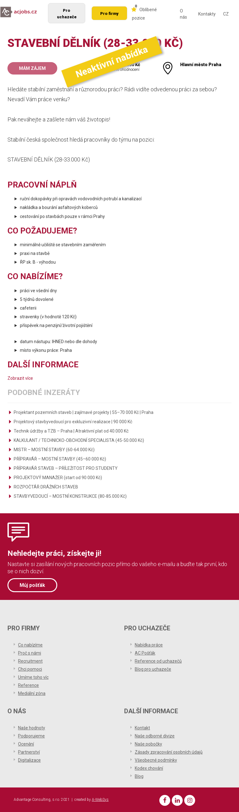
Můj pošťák (32, 585)
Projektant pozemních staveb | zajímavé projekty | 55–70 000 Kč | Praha (83, 412)
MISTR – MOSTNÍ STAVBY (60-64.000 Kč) (54, 449)
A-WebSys (100, 799)
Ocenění (26, 744)
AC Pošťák (145, 653)
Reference (28, 685)
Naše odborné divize (155, 735)
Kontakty (207, 13)
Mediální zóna (31, 693)
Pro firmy (109, 13)
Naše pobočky (148, 744)
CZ (226, 13)
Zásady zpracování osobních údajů (169, 752)
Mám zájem (32, 68)
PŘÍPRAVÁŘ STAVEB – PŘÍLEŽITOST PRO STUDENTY (66, 468)
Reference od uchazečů (158, 661)
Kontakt (142, 727)
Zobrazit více (20, 378)
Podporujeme (31, 735)
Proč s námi (29, 653)
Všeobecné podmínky (156, 760)
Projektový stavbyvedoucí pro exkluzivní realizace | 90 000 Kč (73, 421)
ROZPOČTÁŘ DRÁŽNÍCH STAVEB (46, 486)
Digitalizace (29, 760)
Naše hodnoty (31, 727)
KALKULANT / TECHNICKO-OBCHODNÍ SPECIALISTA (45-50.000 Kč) (79, 440)
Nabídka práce (149, 644)
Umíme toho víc (33, 677)
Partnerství (29, 752)
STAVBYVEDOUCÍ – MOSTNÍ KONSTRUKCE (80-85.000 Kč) (70, 496)
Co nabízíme (30, 644)
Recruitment (30, 661)
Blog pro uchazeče (153, 669)
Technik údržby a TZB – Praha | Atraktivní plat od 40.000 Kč (71, 431)
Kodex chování (149, 768)
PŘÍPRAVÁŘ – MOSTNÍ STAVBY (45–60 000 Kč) (60, 458)
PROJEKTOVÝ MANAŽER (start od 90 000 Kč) (58, 477)
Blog (139, 776)
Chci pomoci (30, 669)
